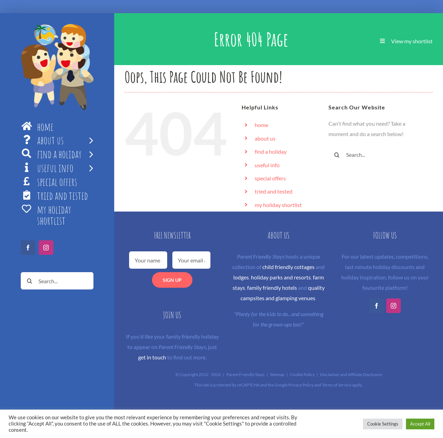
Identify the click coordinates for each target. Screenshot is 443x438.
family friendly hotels (272, 287)
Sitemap (277, 374)
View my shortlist (412, 41)
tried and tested (273, 191)
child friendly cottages (288, 266)
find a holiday (271, 151)
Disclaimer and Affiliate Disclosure (351, 374)
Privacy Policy (301, 384)
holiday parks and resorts (281, 277)
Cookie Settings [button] (382, 424)
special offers (270, 178)
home (261, 125)
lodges (241, 277)
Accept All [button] (420, 424)
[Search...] (57, 280)
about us (265, 138)
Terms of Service (336, 384)
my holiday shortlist (278, 205)
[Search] (29, 280)
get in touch (152, 357)
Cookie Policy (302, 374)
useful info (267, 165)
